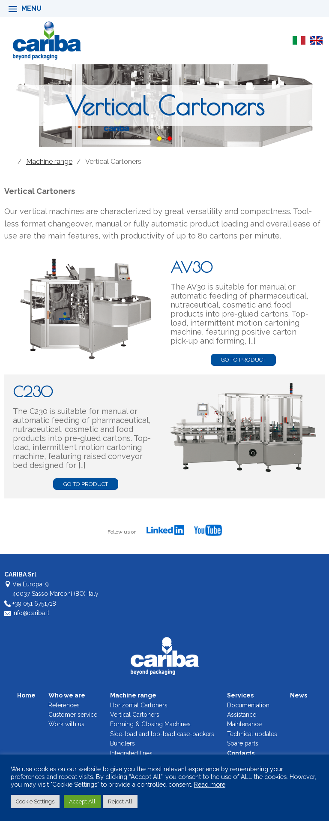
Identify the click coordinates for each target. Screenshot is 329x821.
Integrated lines (131, 753)
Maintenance (244, 724)
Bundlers (122, 743)
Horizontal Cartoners (138, 705)
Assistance (241, 714)
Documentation (248, 705)
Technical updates (252, 733)
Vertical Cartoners (134, 714)
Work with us (66, 724)
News (298, 695)
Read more (209, 784)
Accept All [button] (82, 801)
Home (8, 161)
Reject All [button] (120, 801)
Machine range (49, 161)
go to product (243, 359)
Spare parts (242, 743)
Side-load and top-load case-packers (162, 733)
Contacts (240, 753)
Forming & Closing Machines (150, 724)
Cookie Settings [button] (35, 801)
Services (240, 695)
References (64, 705)
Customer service (72, 714)
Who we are (66, 695)
